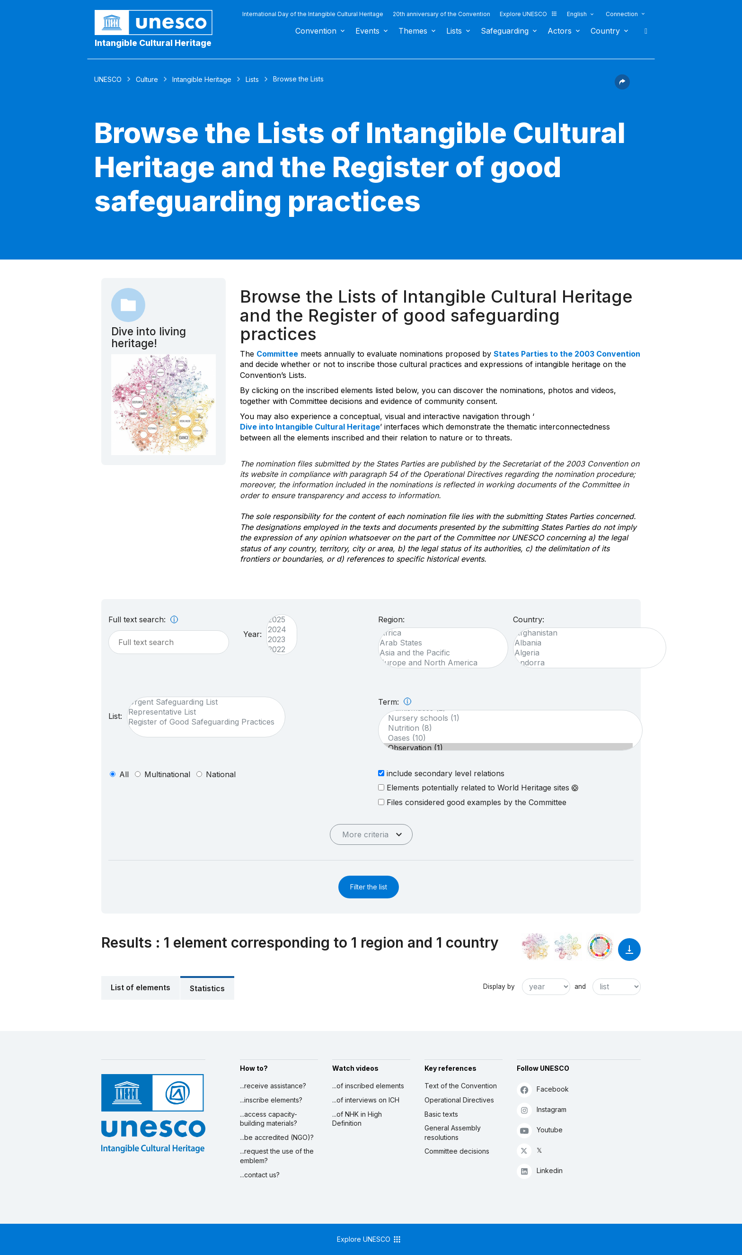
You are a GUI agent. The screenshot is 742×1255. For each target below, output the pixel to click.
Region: (391, 619)
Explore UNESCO (528, 14)
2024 (277, 630)
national (221, 774)
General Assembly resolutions (452, 1132)
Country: (528, 619)
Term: (394, 702)
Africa (438, 633)
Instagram (541, 1110)
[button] (622, 86)
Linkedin (540, 1171)
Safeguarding (505, 31)
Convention (315, 31)
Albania (584, 643)
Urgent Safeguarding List (201, 702)
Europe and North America (438, 663)
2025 (277, 620)
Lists (454, 31)
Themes (412, 31)
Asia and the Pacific (438, 653)
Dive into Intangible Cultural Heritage (310, 426)
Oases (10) (506, 738)
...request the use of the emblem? (277, 1156)
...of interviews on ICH (365, 1100)
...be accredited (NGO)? (277, 1137)
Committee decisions (456, 1151)
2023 (277, 640)
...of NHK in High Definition (357, 1119)
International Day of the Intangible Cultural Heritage (312, 14)
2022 (277, 649)
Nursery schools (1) (506, 718)
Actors (560, 31)
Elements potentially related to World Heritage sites (478, 787)
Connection (622, 14)
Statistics (207, 988)
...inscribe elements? (271, 1100)
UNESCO (108, 79)
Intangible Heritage (201, 79)
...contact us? (260, 1175)
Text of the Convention (460, 1086)
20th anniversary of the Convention (441, 14)
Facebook (543, 1089)
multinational (167, 774)
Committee (277, 354)
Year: (252, 634)
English (577, 14)
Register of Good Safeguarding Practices (201, 722)
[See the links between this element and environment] (568, 946)
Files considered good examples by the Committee (472, 802)
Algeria (584, 653)
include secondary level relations (441, 773)
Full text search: (143, 619)
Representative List (201, 712)
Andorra (584, 663)
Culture (147, 79)
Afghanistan (584, 633)
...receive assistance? (273, 1086)
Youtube (540, 1130)
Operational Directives (459, 1100)
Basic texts (441, 1114)
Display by (499, 986)
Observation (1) (506, 748)
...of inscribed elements (368, 1086)
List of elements (140, 987)
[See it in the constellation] (535, 946)
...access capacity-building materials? (268, 1119)
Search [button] (643, 31)
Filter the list (368, 887)
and (580, 986)
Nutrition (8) (506, 728)
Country (605, 31)
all (124, 774)
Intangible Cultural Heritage (153, 43)
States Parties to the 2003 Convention (567, 354)
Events (367, 31)
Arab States (438, 643)
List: (115, 716)
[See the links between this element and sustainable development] (600, 946)
